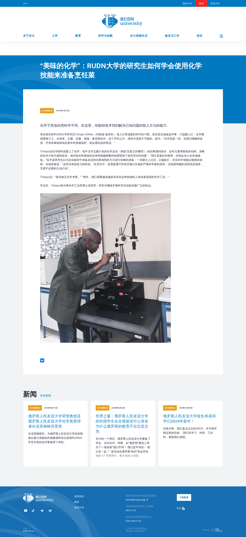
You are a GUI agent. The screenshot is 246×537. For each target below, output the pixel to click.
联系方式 (215, 3)
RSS (181, 508)
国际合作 (187, 3)
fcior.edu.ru (133, 520)
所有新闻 (45, 395)
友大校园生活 (139, 35)
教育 (78, 35)
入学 (55, 35)
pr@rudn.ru (28, 531)
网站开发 (206, 530)
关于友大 (29, 35)
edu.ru (131, 510)
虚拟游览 (79, 496)
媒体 (201, 3)
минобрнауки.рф (137, 499)
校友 (200, 35)
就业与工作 (172, 35)
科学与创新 (105, 35)
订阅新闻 (184, 497)
